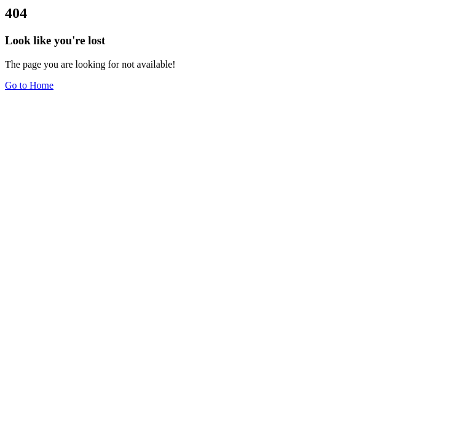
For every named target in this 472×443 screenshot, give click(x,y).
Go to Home (29, 85)
